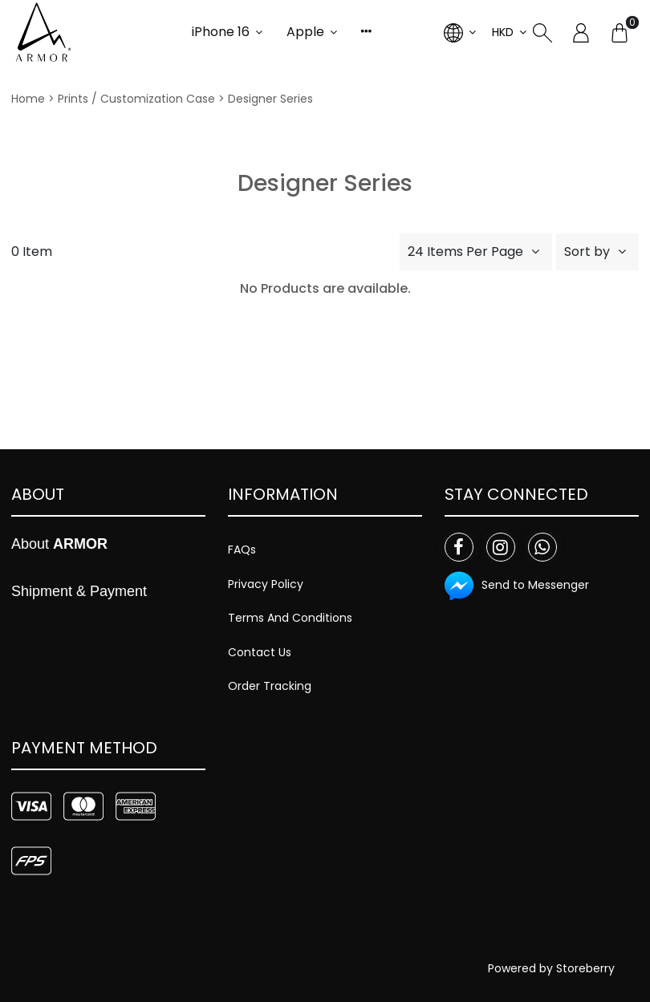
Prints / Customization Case (136, 99)
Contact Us (259, 652)
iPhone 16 (221, 31)
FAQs (242, 550)
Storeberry (585, 968)
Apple (305, 31)
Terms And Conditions (290, 618)
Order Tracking (269, 686)
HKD (503, 32)
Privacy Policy (265, 584)
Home (28, 99)
